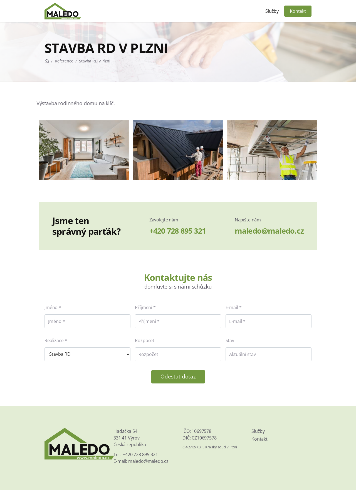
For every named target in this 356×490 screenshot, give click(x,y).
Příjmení (143, 307)
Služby (272, 11)
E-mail (232, 307)
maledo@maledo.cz (269, 231)
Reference (64, 61)
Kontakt (298, 11)
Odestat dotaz (178, 376)
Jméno (51, 307)
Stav (230, 340)
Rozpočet (144, 340)
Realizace (54, 340)
